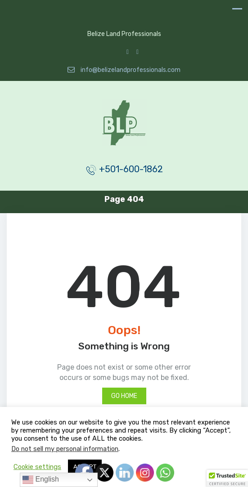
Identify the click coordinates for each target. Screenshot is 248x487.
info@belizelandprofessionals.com (124, 70)
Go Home (124, 396)
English (41, 479)
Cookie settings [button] (37, 467)
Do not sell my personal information (64, 449)
